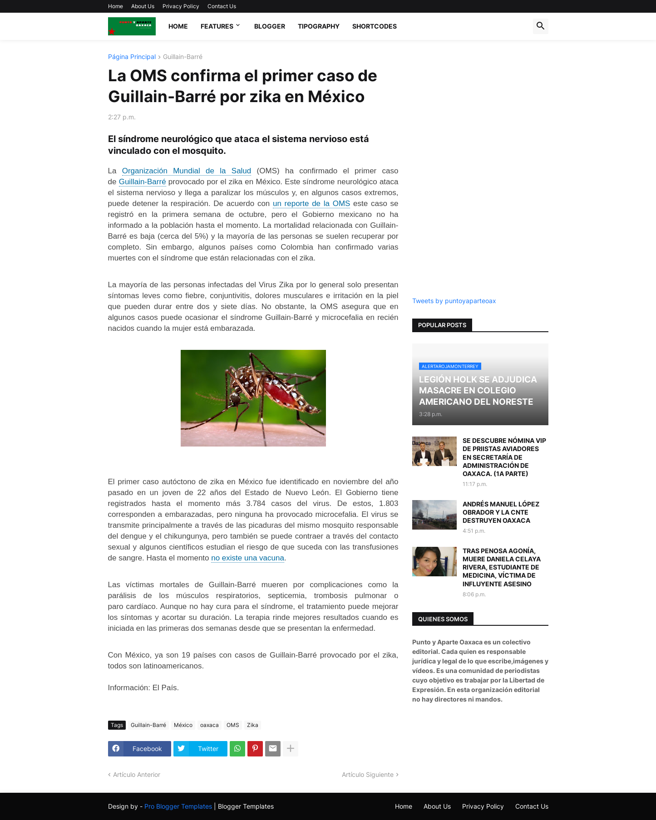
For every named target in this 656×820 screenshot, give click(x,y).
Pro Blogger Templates (178, 806)
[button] (540, 26)
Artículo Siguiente (368, 774)
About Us (142, 6)
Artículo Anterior (136, 774)
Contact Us (221, 6)
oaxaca (209, 725)
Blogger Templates (246, 806)
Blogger (269, 26)
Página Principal (132, 57)
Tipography (319, 26)
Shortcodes (374, 26)
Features (217, 26)
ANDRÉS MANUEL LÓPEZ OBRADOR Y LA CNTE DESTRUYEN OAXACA (501, 512)
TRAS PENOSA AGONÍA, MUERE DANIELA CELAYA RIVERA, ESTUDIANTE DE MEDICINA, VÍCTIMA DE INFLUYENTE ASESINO (502, 567)
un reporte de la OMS (311, 203)
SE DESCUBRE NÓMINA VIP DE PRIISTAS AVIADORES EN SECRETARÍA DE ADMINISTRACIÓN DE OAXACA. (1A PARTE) (504, 457)
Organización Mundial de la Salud (187, 171)
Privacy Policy (181, 6)
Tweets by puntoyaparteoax (454, 300)
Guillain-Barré (182, 57)
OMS (233, 725)
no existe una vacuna (247, 558)
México (183, 725)
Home (115, 6)
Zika (252, 725)
